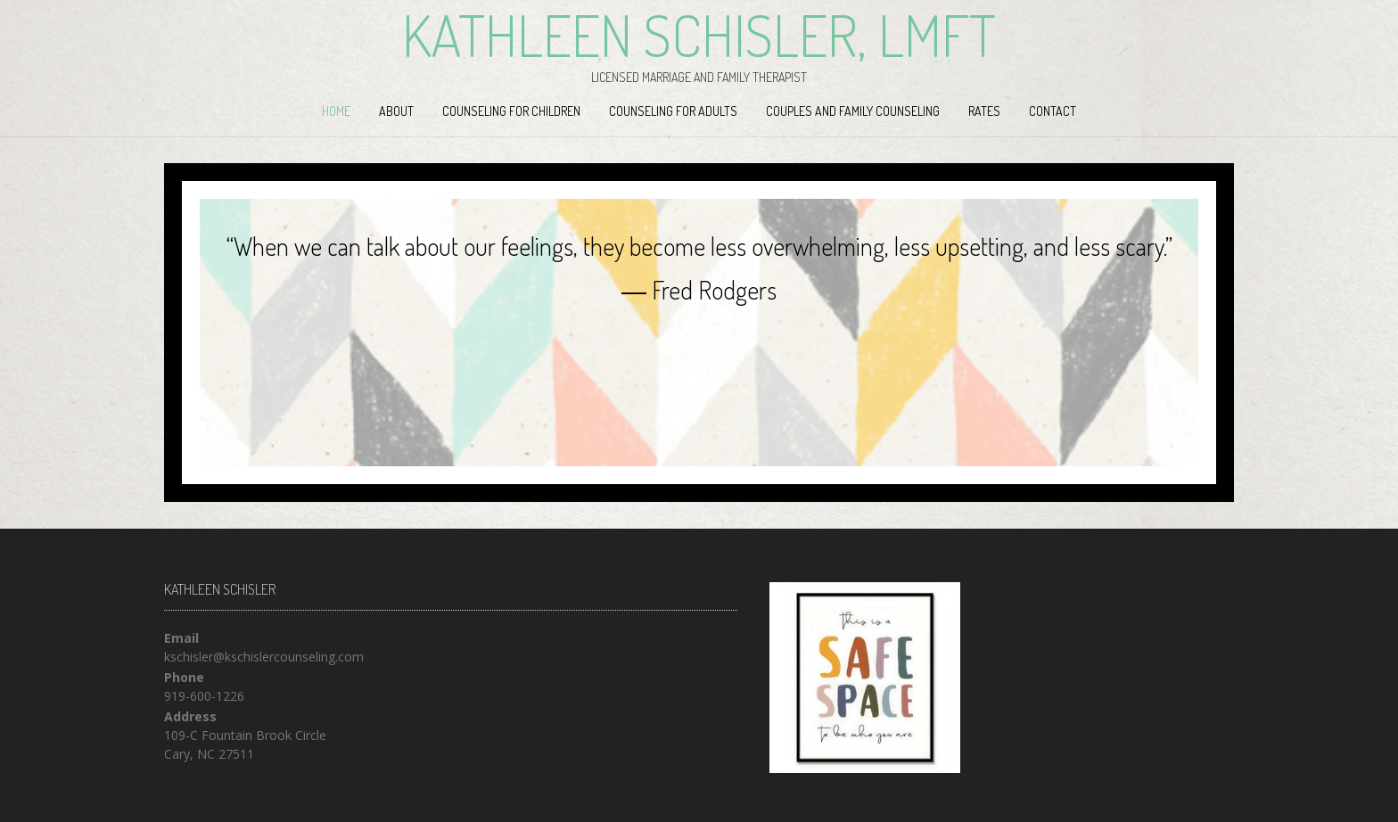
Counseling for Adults (673, 111)
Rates (984, 111)
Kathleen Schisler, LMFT (699, 34)
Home (336, 111)
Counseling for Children (511, 111)
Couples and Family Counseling (853, 111)
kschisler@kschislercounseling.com (264, 656)
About (396, 111)
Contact (1052, 111)
